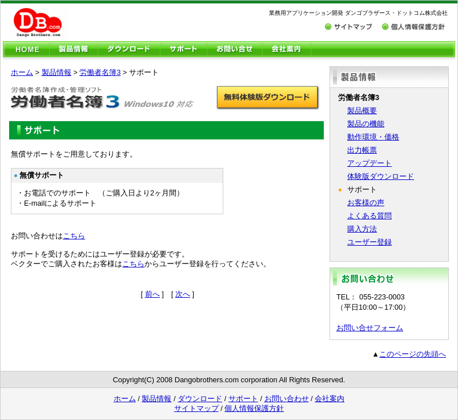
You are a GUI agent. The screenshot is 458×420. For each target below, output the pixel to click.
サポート (243, 398)
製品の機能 (365, 123)
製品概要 (362, 110)
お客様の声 (365, 202)
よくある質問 (369, 215)
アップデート (369, 163)
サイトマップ (196, 408)
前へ (152, 294)
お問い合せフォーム (369, 327)
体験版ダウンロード (380, 176)
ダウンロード (200, 398)
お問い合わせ (286, 398)
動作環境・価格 (373, 137)
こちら (74, 235)
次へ (182, 294)
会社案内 (329, 398)
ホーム (22, 72)
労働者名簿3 (99, 72)
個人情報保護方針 (254, 408)
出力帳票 (362, 150)
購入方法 (362, 229)
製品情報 (56, 72)
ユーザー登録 (369, 242)
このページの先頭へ (412, 354)
